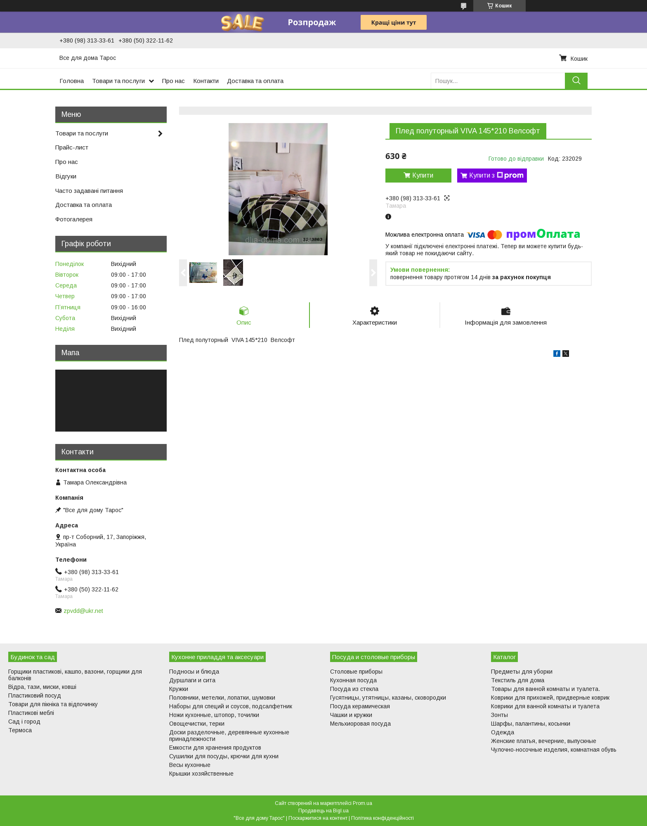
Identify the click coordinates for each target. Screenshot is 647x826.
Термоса (20, 730)
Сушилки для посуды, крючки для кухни (224, 756)
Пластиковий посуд (34, 695)
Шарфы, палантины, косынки (530, 723)
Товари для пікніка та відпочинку (53, 704)
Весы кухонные (189, 765)
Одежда (502, 732)
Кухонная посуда (353, 680)
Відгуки (65, 176)
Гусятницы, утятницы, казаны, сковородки (388, 697)
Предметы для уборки (522, 671)
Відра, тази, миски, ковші (42, 687)
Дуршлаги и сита (192, 680)
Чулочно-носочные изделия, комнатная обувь (553, 749)
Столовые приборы (356, 671)
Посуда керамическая (360, 706)
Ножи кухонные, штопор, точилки (214, 715)
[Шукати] (576, 81)
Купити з (496, 175)
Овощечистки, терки (196, 723)
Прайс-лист (71, 147)
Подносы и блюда (194, 671)
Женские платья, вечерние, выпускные (543, 741)
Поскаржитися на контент (317, 818)
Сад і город (24, 721)
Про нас (173, 80)
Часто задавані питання (89, 190)
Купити (422, 175)
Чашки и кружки (351, 715)
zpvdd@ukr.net (83, 611)
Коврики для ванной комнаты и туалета (545, 706)
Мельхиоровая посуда (360, 723)
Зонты (499, 715)
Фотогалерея (73, 219)
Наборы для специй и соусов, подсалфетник (230, 706)
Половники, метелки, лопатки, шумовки (222, 697)
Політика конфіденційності (382, 818)
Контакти (206, 80)
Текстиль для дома (517, 680)
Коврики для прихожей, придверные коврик (550, 697)
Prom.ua (362, 803)
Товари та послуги (118, 80)
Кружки (178, 689)
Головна (71, 80)
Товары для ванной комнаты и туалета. (545, 689)
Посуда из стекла (354, 689)
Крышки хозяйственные (201, 773)
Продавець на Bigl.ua (323, 811)
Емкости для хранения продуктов (215, 747)
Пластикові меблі (31, 713)
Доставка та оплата (255, 80)
